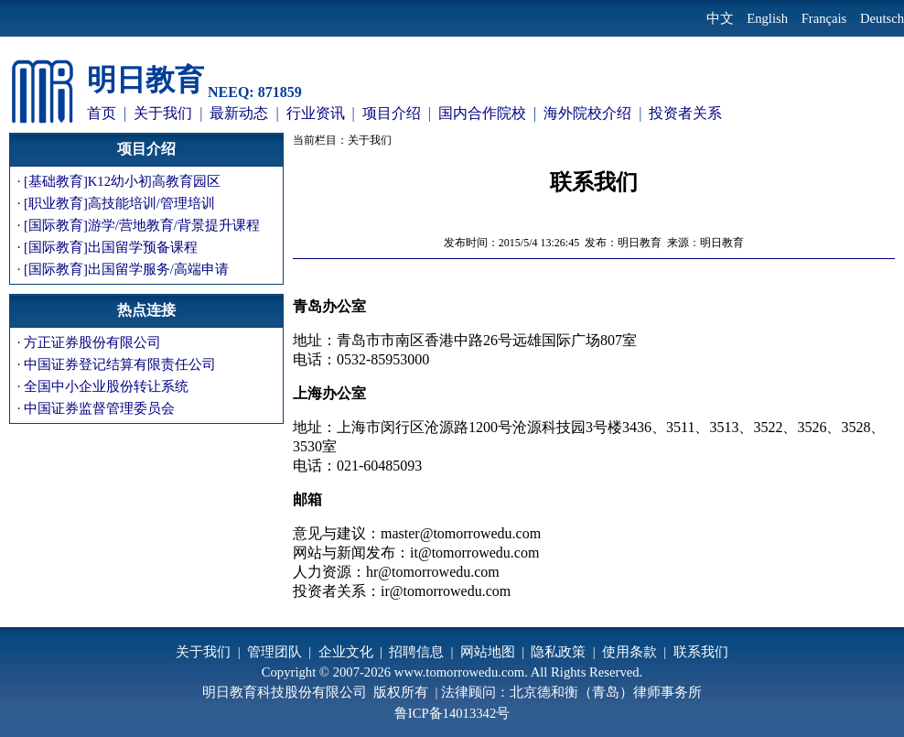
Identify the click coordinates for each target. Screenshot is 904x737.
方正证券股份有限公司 (92, 342)
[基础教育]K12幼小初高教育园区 (122, 181)
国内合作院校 (482, 113)
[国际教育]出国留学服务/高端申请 (126, 269)
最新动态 (239, 113)
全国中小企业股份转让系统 (106, 386)
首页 (101, 113)
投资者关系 (685, 113)
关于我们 (163, 113)
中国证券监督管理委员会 (99, 408)
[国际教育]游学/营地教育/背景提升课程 (142, 225)
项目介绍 (391, 113)
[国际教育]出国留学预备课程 (111, 247)
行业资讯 (315, 113)
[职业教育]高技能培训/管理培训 (119, 203)
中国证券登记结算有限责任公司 (120, 364)
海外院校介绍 (587, 113)
